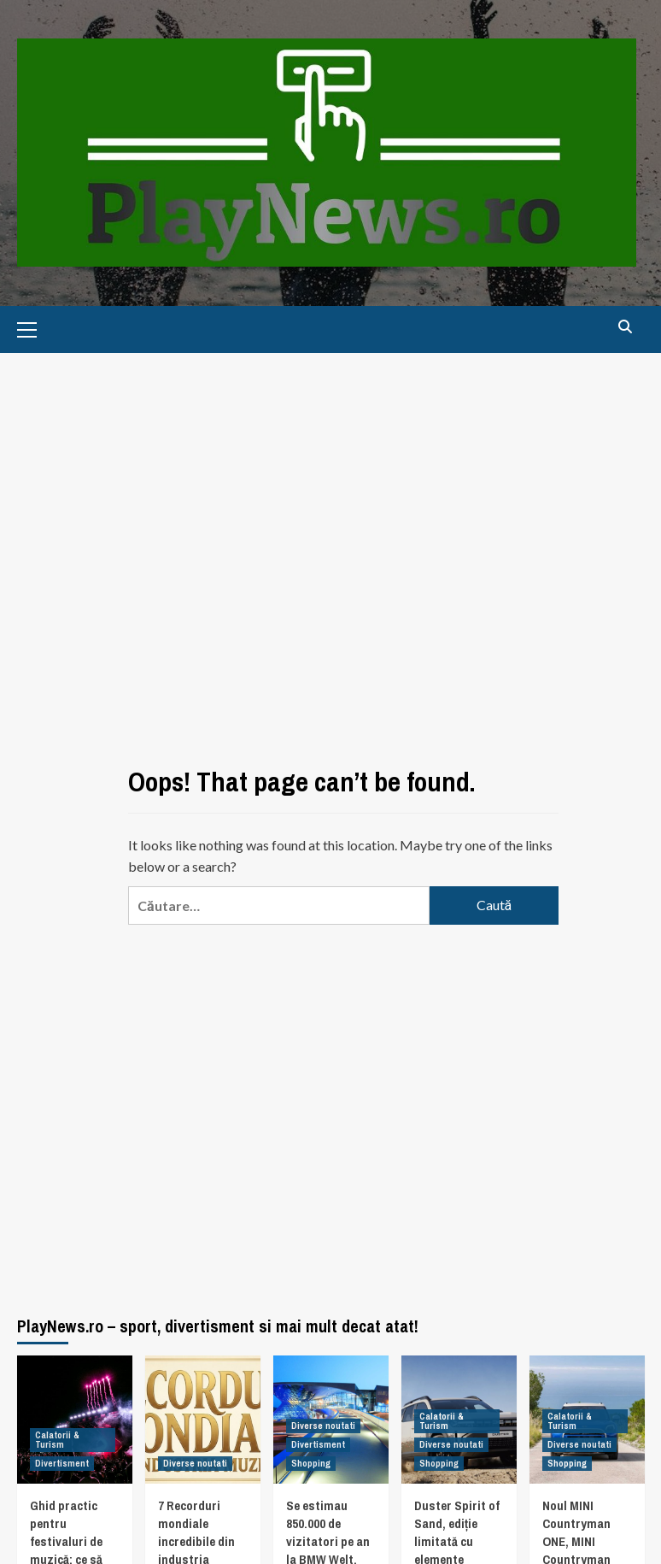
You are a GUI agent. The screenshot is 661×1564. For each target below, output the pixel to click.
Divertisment (62, 1463)
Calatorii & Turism (57, 1439)
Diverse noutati (195, 1463)
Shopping (310, 1463)
